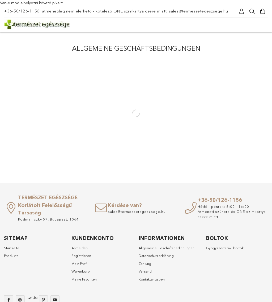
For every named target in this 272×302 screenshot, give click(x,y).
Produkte (11, 255)
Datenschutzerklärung (156, 255)
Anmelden (79, 248)
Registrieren (81, 255)
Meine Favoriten (84, 279)
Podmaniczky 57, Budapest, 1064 (48, 219)
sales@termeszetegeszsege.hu (198, 11)
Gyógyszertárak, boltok (225, 248)
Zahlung (145, 263)
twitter (33, 297)
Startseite (11, 248)
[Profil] (241, 11)
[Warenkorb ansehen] (262, 11)
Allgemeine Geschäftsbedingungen (166, 248)
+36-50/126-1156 (22, 11)
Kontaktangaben (152, 279)
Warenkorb (80, 271)
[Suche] (252, 11)
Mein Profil (79, 263)
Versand (145, 271)
